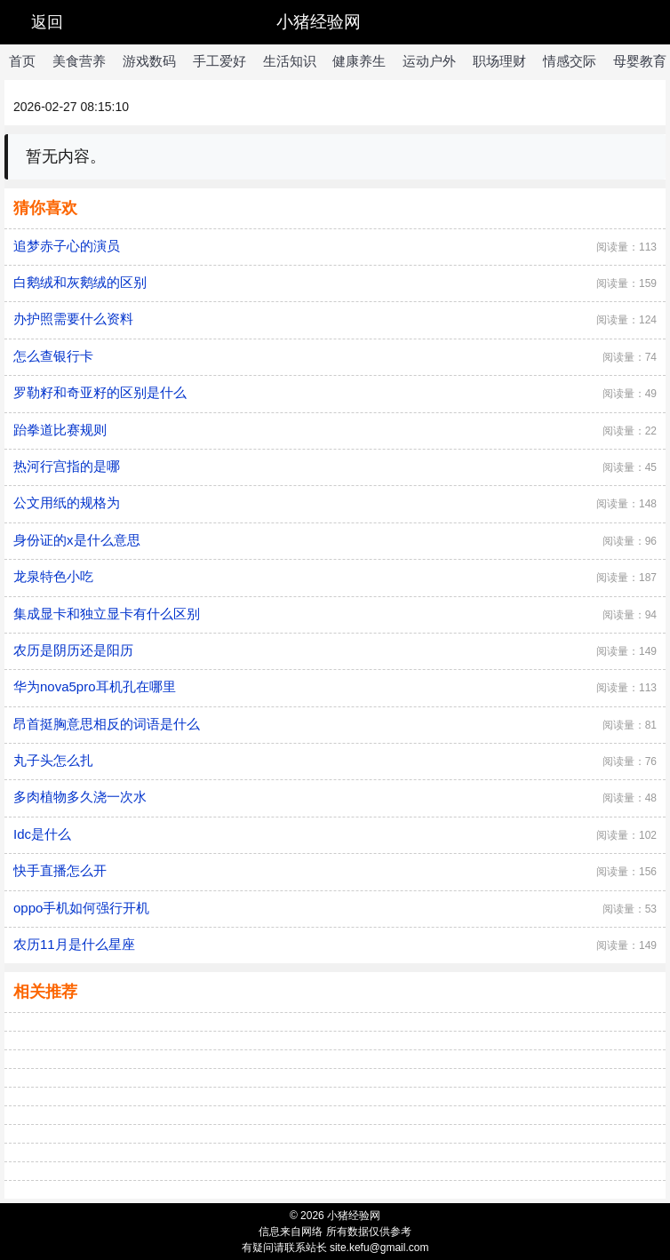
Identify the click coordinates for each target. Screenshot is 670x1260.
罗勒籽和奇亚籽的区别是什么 (100, 392)
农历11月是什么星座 (74, 944)
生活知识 (289, 60)
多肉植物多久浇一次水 (80, 796)
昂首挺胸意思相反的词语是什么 (106, 723)
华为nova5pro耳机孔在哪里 (94, 686)
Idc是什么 (42, 833)
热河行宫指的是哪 (66, 466)
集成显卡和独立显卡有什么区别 (106, 613)
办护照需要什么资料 (73, 318)
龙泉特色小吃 (53, 576)
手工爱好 (219, 60)
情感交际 (569, 60)
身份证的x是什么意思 (76, 539)
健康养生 (359, 60)
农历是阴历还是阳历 (73, 650)
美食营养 (79, 60)
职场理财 (499, 60)
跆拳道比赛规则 (60, 429)
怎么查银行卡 (53, 355)
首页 (22, 60)
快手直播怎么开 (60, 870)
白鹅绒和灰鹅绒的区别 (80, 282)
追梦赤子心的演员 (66, 245)
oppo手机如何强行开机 (81, 907)
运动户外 (429, 60)
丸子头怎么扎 (53, 760)
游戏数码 (149, 60)
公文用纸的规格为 (66, 502)
